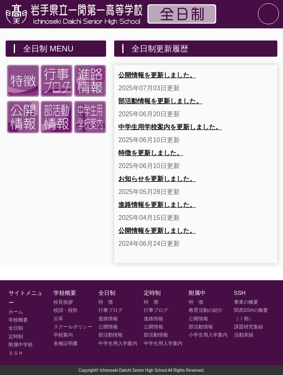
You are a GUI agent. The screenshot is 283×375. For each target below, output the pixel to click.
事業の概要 (246, 302)
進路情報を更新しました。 (157, 204)
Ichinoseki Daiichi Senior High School (133, 370)
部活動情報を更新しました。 (160, 101)
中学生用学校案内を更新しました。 (170, 127)
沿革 (58, 319)
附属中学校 (21, 344)
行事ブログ (110, 310)
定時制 (16, 336)
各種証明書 (65, 343)
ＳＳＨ (16, 353)
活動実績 (243, 335)
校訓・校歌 (65, 310)
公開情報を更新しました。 (157, 75)
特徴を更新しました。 (150, 152)
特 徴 (105, 302)
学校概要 (18, 320)
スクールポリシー (72, 327)
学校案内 (63, 335)
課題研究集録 (248, 327)
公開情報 (108, 327)
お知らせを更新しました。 (157, 178)
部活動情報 (110, 335)
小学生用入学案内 (208, 335)
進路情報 (108, 319)
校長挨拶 (63, 302)
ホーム (16, 312)
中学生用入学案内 (117, 343)
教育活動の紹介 (206, 310)
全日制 (16, 328)
